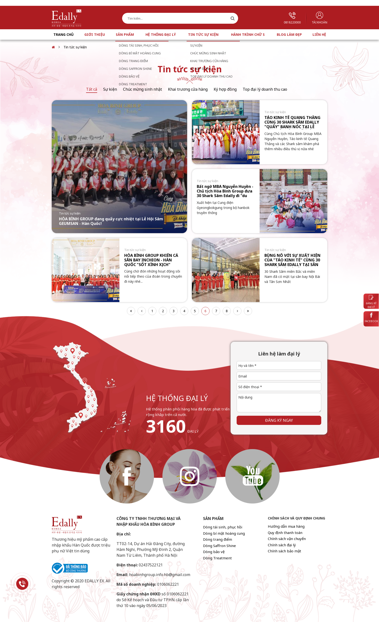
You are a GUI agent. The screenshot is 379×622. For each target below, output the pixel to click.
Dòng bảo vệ (214, 551)
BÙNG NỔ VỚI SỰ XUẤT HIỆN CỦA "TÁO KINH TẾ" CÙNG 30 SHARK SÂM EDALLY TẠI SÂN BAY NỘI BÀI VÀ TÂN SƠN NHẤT (292, 265)
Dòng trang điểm (217, 539)
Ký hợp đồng (225, 89)
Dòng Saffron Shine (219, 545)
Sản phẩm (125, 34)
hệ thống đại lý (177, 398)
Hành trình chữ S (248, 34)
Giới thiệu (94, 34)
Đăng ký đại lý (371, 302)
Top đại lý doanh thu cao (265, 89)
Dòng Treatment (217, 557)
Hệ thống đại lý (161, 34)
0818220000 (292, 18)
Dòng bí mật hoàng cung (224, 533)
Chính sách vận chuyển (287, 538)
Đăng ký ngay (279, 420)
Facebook (371, 318)
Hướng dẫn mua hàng (286, 526)
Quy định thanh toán (285, 532)
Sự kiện (110, 89)
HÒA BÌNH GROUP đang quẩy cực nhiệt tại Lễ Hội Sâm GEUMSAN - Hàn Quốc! (111, 221)
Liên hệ (319, 34)
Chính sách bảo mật (284, 550)
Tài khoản (319, 18)
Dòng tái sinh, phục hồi (222, 527)
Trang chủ (63, 34)
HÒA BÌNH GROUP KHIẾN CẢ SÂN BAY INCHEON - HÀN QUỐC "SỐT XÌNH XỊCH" (151, 260)
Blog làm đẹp (289, 34)
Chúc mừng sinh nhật (142, 89)
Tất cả (91, 89)
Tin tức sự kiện (203, 34)
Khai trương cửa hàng (188, 89)
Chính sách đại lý (282, 544)
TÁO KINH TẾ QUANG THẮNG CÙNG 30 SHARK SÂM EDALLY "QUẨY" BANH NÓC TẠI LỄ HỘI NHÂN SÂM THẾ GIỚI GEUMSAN (292, 127)
